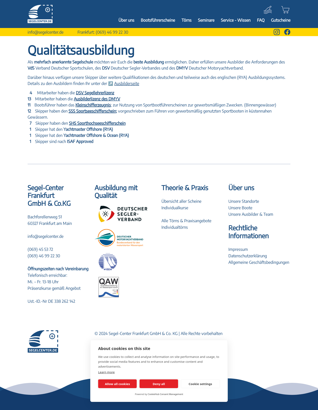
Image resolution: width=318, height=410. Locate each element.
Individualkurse (174, 207)
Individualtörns (174, 227)
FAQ (260, 20)
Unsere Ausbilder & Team (250, 214)
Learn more (106, 372)
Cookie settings (200, 384)
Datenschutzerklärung (247, 255)
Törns (186, 20)
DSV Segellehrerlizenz (95, 92)
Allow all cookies (117, 384)
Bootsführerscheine (158, 20)
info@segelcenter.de (45, 31)
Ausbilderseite (126, 83)
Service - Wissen (235, 20)
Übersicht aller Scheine (181, 201)
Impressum (238, 249)
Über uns (126, 20)
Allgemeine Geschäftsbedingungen (258, 262)
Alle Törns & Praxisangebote (186, 220)
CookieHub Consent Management (165, 394)
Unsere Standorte (243, 201)
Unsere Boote (240, 207)
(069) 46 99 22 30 (112, 31)
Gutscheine (280, 20)
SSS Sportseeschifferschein (92, 110)
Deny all (159, 384)
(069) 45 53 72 (40, 249)
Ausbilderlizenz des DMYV (97, 98)
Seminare (206, 20)
